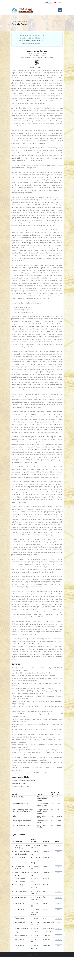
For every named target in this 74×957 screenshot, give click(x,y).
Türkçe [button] (57, 2)
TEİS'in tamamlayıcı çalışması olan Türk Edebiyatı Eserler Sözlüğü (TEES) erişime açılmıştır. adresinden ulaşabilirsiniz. (31, 39)
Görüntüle (58, 845)
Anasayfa (14, 21)
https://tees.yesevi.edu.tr (34, 40)
